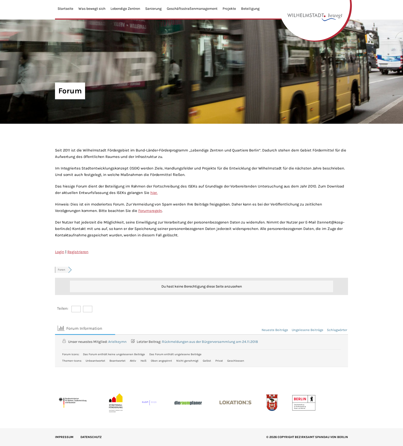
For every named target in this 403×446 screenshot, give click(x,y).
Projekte (229, 8)
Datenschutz (91, 437)
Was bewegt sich (91, 8)
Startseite (65, 8)
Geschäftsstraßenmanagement (192, 8)
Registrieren (77, 251)
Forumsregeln (150, 210)
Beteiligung (250, 8)
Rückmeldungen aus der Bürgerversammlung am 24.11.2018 (210, 342)
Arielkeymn (117, 342)
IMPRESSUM (64, 437)
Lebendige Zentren (125, 8)
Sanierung (153, 8)
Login (59, 251)
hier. (154, 192)
